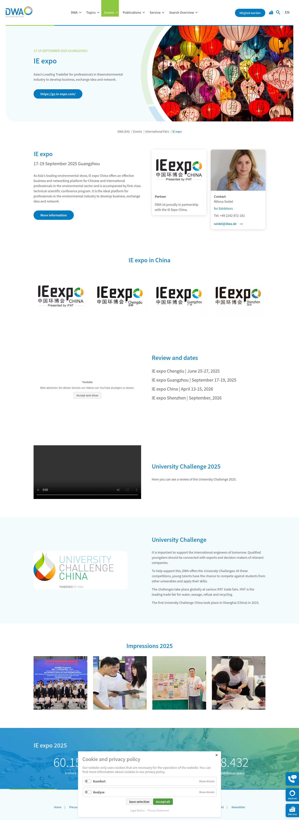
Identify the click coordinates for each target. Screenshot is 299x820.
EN (287, 12)
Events (109, 12)
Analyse (98, 792)
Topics (91, 12)
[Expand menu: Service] (163, 12)
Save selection (139, 802)
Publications (132, 12)
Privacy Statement (158, 810)
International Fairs (157, 131)
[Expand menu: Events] (116, 12)
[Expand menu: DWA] (80, 12)
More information (53, 215)
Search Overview (181, 12)
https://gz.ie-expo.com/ (58, 94)
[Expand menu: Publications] (143, 12)
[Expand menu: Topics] (98, 12)
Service (155, 12)
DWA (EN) (123, 131)
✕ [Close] (216, 755)
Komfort (99, 781)
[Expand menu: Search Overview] (196, 12)
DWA (74, 12)
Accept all (163, 802)
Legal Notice (137, 810)
